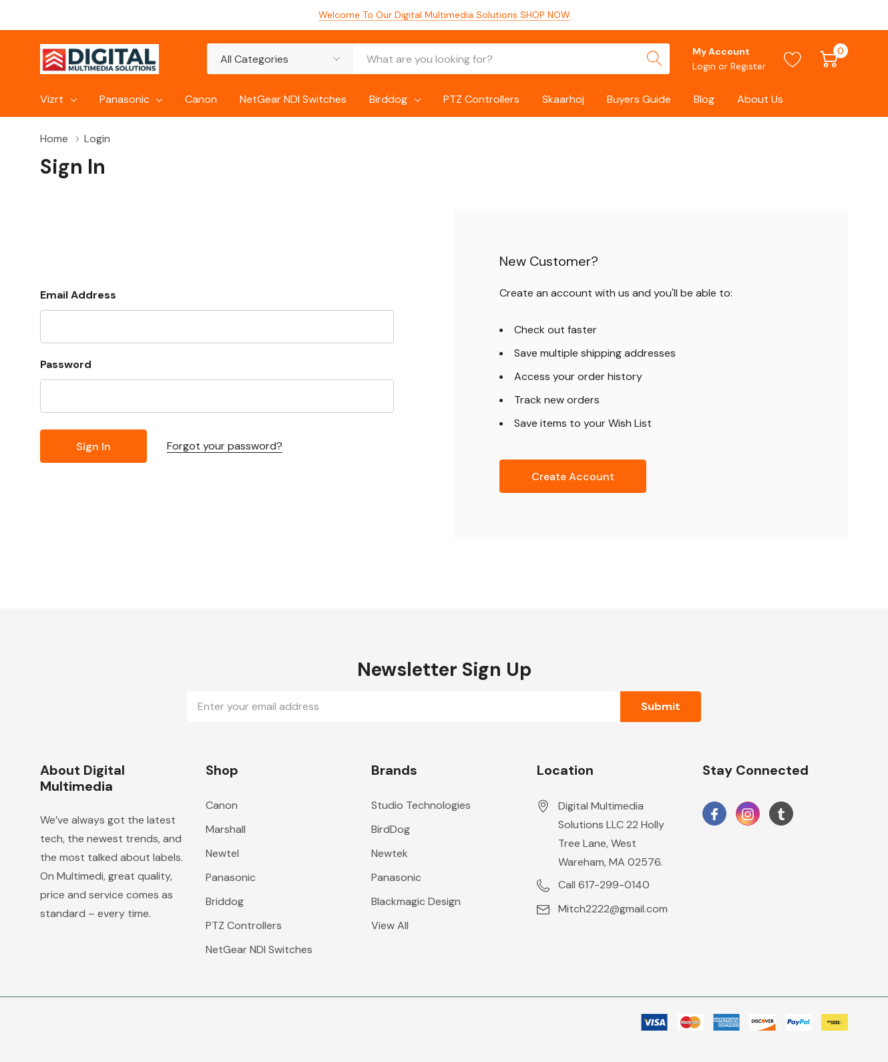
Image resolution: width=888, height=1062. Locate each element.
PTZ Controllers (244, 925)
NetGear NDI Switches (259, 949)
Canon (222, 805)
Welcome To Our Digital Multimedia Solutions (444, 15)
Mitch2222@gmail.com (613, 909)
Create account (572, 477)
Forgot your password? (224, 446)
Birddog (388, 99)
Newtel (222, 853)
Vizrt (51, 99)
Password (65, 364)
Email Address (78, 295)
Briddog (225, 901)
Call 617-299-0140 (604, 885)
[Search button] (654, 58)
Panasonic (124, 99)
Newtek (389, 853)
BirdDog (390, 829)
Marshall (226, 829)
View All (390, 925)
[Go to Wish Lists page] (793, 58)
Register (748, 66)
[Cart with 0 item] (829, 58)
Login (705, 66)
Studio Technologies (421, 805)
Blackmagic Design (416, 901)
